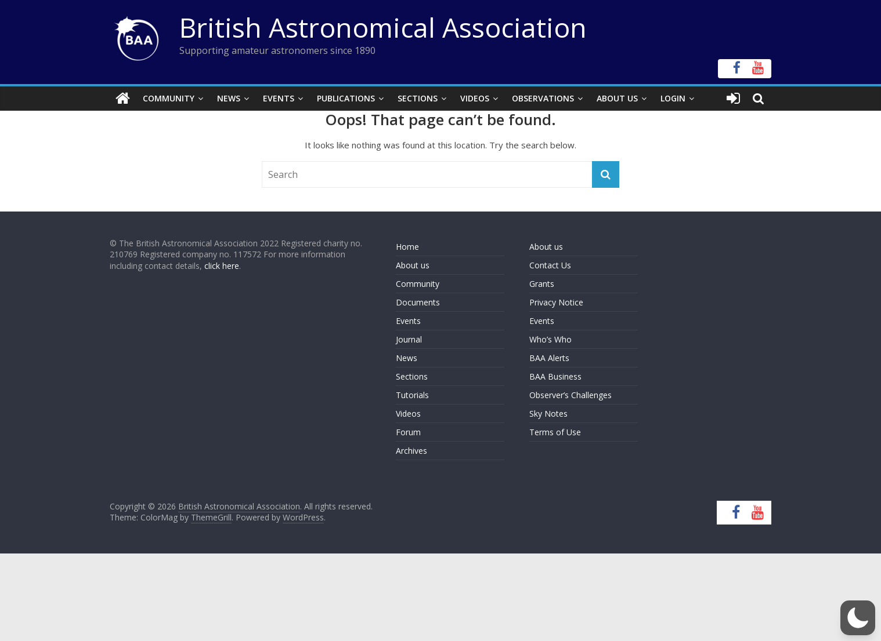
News (228, 98)
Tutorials (412, 394)
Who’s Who (550, 339)
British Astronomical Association (383, 27)
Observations (543, 98)
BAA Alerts (549, 357)
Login (672, 98)
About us (412, 265)
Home (407, 246)
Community (168, 98)
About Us (617, 98)
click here (221, 265)
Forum (408, 432)
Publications (346, 98)
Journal (409, 339)
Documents (418, 302)
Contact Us (550, 265)
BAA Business (555, 376)
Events (278, 98)
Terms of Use (555, 432)
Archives (411, 450)
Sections (418, 98)
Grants (541, 283)
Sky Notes (548, 413)
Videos (474, 98)
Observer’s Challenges (570, 394)
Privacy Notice (556, 302)
